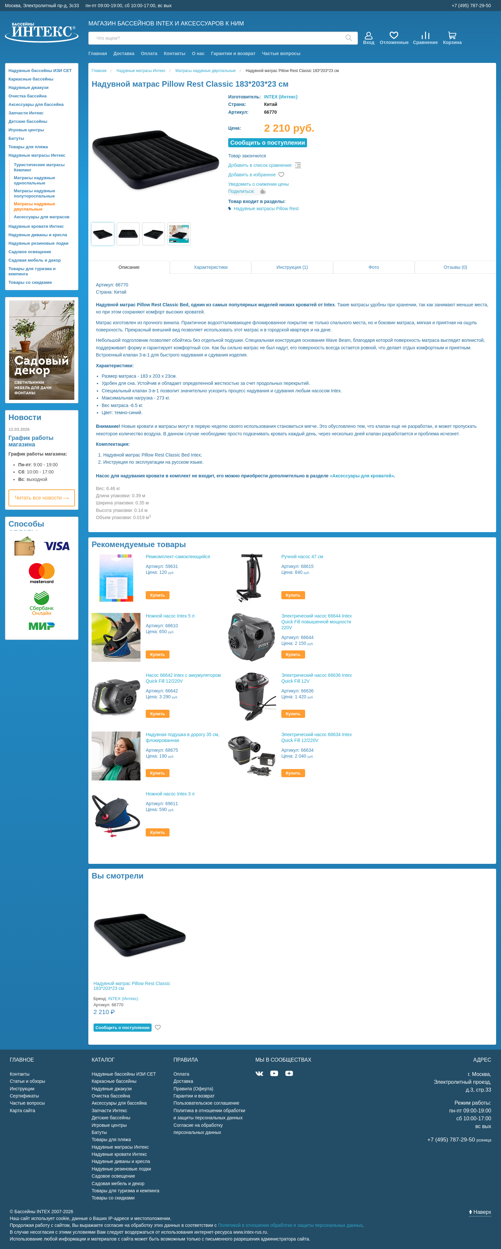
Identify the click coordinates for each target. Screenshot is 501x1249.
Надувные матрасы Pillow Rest (266, 208)
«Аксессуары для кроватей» (362, 475)
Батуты (16, 138)
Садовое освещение (29, 251)
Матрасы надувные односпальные (34, 180)
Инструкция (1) (292, 267)
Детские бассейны (27, 121)
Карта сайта (22, 1110)
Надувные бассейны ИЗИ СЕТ (40, 70)
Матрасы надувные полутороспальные (34, 193)
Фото (374, 267)
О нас (198, 53)
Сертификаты (24, 1095)
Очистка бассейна (27, 96)
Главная (97, 53)
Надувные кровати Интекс (36, 226)
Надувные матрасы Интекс (37, 155)
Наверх (480, 1212)
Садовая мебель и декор (34, 260)
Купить (157, 595)
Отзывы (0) (455, 267)
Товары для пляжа (28, 146)
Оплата (149, 53)
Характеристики (211, 267)
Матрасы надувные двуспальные (34, 206)
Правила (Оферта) (193, 1088)
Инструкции (22, 1088)
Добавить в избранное (252, 174)
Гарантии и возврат (233, 53)
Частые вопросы (281, 53)
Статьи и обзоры (27, 1081)
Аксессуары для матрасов (42, 216)
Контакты (174, 53)
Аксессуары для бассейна (36, 104)
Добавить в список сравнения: (260, 165)
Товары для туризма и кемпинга (32, 271)
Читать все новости (42, 498)
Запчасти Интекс (26, 112)
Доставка (123, 53)
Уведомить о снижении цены (258, 184)
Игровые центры (26, 129)
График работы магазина (30, 441)
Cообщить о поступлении (267, 142)
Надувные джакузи (28, 87)
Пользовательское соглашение (206, 1103)
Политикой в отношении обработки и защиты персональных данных (290, 1225)
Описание (129, 267)
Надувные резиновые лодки (38, 243)
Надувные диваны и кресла (37, 234)
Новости (24, 417)
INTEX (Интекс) (280, 96)
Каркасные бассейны (30, 79)
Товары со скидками (30, 282)
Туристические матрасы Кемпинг (39, 167)
